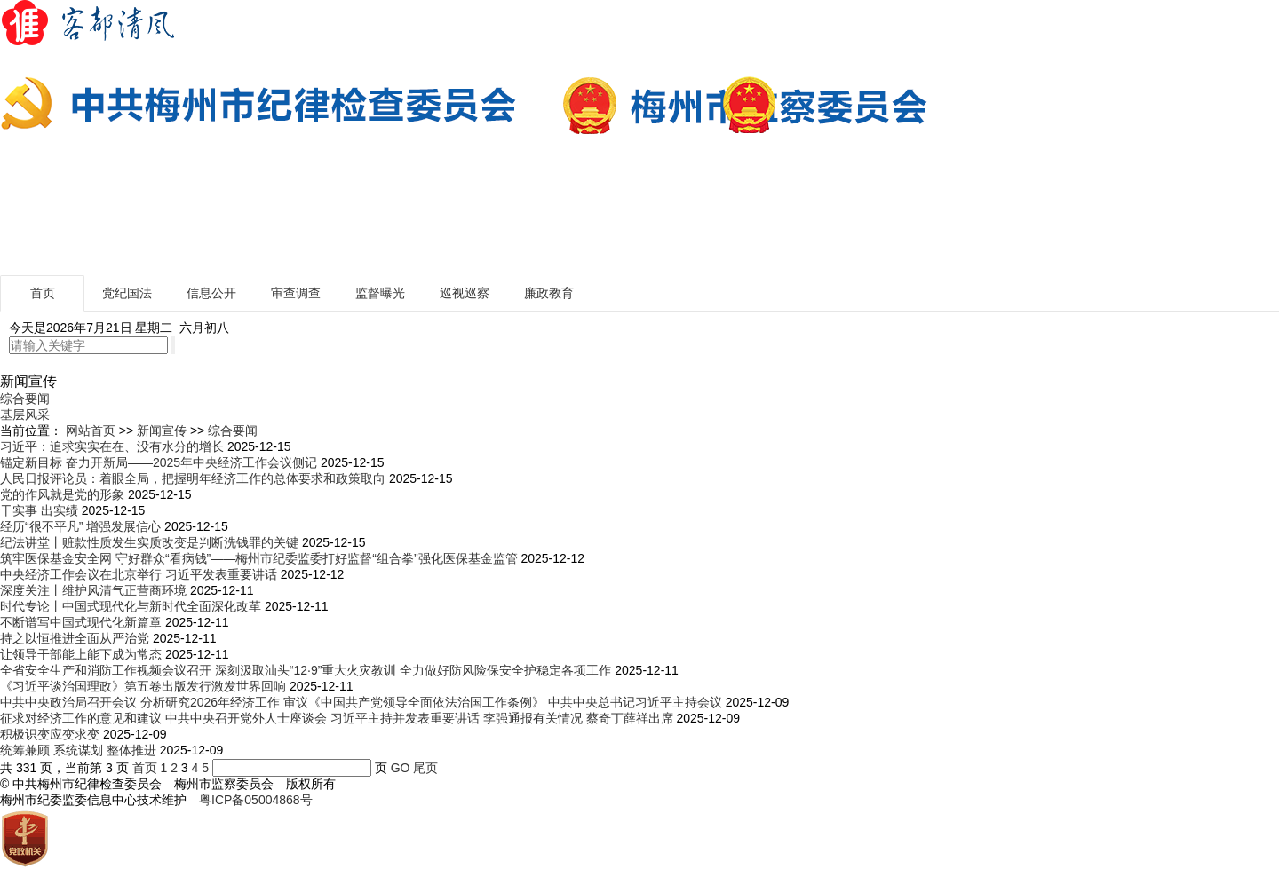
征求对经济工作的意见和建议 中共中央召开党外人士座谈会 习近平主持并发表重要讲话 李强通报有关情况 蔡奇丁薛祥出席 (336, 718)
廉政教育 (549, 293)
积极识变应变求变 (49, 734)
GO (400, 768)
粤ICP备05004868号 (256, 800)
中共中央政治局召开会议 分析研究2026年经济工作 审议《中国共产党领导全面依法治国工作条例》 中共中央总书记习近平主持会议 (361, 702)
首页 (42, 293)
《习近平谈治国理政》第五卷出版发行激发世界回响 (143, 686)
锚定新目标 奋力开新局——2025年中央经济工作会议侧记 (158, 462)
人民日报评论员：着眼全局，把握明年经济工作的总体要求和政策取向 (192, 478)
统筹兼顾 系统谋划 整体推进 (78, 750)
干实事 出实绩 (39, 510)
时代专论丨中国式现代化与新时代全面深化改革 (130, 606)
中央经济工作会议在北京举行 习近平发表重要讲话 (138, 574)
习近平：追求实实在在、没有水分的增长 (112, 446)
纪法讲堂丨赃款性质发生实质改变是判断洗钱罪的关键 (149, 542)
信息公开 (211, 293)
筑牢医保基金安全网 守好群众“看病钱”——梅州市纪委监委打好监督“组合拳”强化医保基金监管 (259, 558)
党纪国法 (127, 293)
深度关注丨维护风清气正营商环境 (93, 590)
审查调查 (296, 293)
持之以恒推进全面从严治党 (74, 638)
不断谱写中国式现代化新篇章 (81, 622)
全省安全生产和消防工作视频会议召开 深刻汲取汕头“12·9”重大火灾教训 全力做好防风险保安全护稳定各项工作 (305, 670)
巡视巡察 (464, 293)
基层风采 (25, 414)
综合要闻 (25, 398)
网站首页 (90, 430)
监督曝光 (380, 293)
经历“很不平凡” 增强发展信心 (80, 526)
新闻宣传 (162, 430)
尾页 (425, 768)
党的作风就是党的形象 (62, 494)
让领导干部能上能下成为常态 (81, 654)
